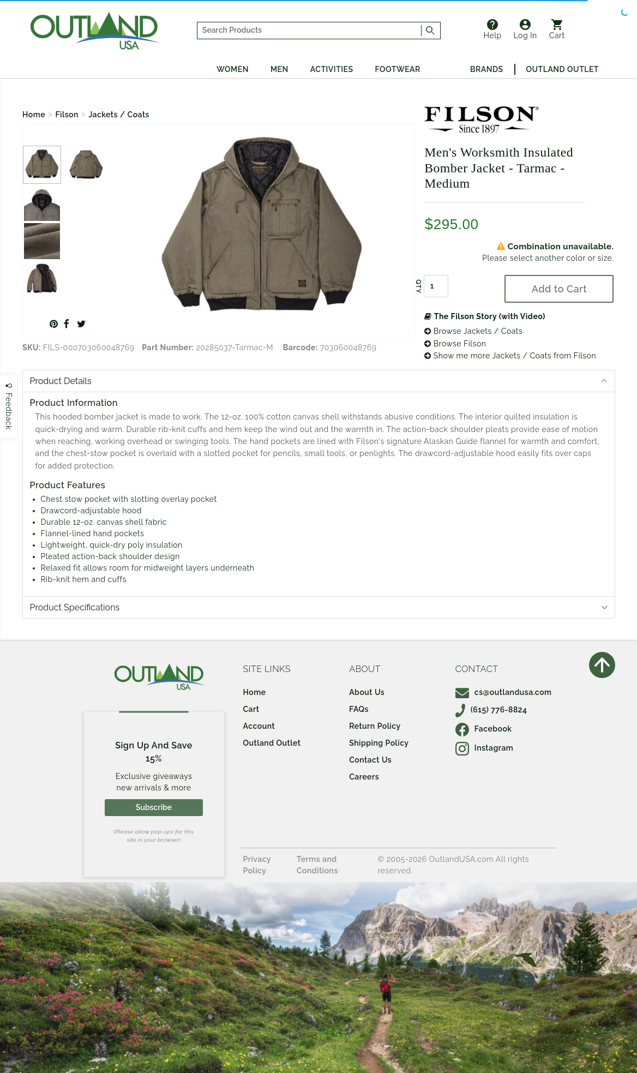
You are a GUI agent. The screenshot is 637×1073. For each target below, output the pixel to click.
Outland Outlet (562, 69)
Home (33, 114)
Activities (331, 69)
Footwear (397, 69)
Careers (364, 776)
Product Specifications (75, 607)
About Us (366, 692)
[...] (309, 30)
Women (233, 69)
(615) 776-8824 (491, 709)
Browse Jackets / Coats (473, 331)
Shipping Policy (378, 743)
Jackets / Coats (118, 114)
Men (280, 69)
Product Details (61, 381)
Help (493, 29)
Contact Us (370, 760)
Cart (557, 29)
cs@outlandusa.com (503, 692)
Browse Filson (455, 343)
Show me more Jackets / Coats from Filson (510, 355)
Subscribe (154, 807)
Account (259, 726)
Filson (67, 114)
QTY (418, 286)
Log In (525, 29)
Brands (486, 69)
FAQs (359, 709)
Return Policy (374, 726)
